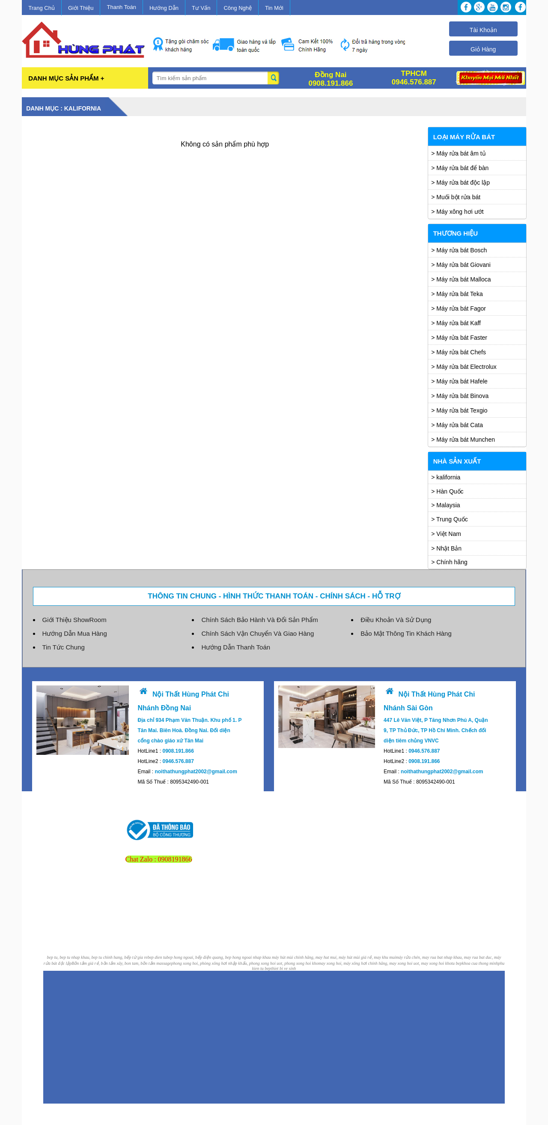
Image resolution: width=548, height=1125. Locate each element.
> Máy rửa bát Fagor (458, 308)
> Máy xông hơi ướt (457, 211)
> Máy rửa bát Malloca (461, 279)
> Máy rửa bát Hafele (459, 381)
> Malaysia (445, 505)
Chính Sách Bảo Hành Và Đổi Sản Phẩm (259, 619)
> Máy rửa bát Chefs (458, 352)
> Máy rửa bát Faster (459, 337)
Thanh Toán (121, 7)
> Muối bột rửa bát (455, 197)
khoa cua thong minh (480, 963)
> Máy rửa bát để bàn (459, 168)
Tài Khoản (483, 30)
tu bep (456, 963)
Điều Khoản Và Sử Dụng (395, 619)
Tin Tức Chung (63, 647)
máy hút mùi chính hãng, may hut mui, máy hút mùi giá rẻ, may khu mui (334, 957)
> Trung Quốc (449, 519)
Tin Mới (274, 8)
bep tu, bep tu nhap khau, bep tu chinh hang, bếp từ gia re (97, 957)
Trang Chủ (41, 8)
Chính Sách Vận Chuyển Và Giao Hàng (257, 633)
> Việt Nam (446, 533)
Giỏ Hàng (483, 49)
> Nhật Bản (446, 548)
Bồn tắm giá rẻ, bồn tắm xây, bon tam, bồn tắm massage (121, 963)
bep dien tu (156, 957)
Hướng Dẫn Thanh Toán (235, 647)
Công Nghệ (237, 8)
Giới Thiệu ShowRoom (74, 619)
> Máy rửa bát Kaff (456, 323)
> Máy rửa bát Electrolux (464, 366)
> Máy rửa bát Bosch (459, 250)
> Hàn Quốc (447, 491)
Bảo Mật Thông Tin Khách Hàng (406, 633)
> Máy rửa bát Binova (459, 395)
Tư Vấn (201, 8)
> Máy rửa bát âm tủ (458, 153)
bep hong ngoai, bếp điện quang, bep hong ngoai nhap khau (219, 957)
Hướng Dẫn (164, 8)
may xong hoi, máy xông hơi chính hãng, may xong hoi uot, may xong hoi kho (384, 963)
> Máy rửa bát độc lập (460, 182)
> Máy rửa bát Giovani (461, 264)
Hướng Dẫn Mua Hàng (74, 633)
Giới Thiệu (81, 8)
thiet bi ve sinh (283, 968)
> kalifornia (445, 477)
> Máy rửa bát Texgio (459, 410)
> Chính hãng (449, 562)
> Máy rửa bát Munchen (463, 439)
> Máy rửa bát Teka (456, 293)
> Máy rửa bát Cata (457, 425)
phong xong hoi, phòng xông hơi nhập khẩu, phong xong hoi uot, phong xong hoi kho (245, 963)
